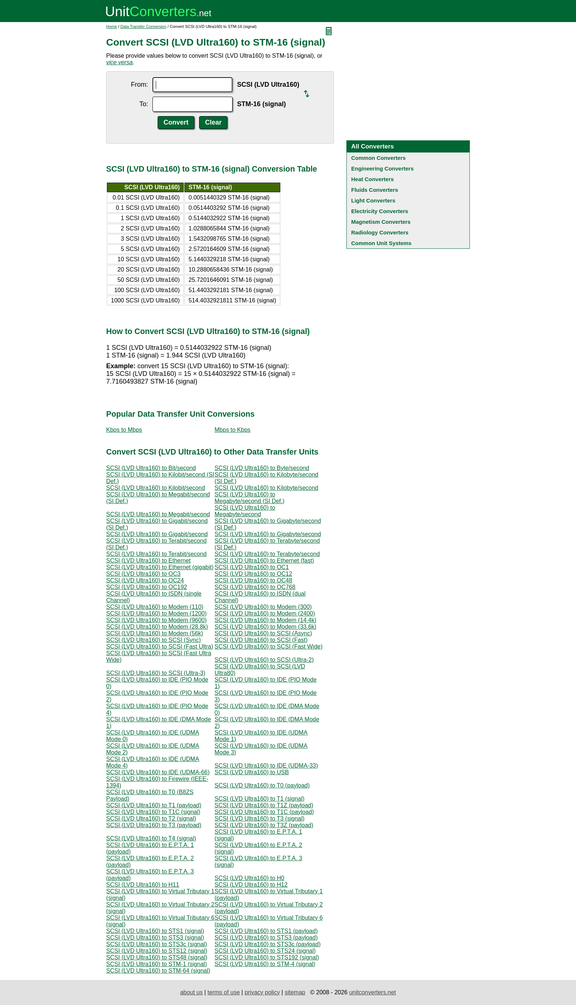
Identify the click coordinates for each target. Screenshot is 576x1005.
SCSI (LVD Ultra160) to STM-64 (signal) (158, 971)
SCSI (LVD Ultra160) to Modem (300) (263, 607)
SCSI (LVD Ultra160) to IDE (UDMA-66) (158, 772)
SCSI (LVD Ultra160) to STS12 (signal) (156, 951)
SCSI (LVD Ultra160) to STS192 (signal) (267, 957)
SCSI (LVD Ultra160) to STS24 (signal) (265, 951)
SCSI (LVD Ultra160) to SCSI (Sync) (153, 640)
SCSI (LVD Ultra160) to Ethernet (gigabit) (159, 567)
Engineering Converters (382, 168)
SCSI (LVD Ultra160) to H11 (142, 885)
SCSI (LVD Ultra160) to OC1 (252, 567)
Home (111, 26)
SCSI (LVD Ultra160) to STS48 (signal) (156, 957)
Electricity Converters (379, 211)
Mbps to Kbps (233, 430)
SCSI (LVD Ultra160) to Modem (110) (155, 607)
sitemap (295, 992)
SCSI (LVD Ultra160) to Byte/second (262, 468)
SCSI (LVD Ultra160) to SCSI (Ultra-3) (155, 673)
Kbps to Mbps (124, 430)
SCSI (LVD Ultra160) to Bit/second (151, 468)
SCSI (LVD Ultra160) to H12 (251, 885)
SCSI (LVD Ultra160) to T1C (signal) (153, 812)
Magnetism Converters (381, 222)
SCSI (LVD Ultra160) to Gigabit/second (157, 534)
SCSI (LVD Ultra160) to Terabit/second (156, 554)
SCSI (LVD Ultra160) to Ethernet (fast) (264, 560)
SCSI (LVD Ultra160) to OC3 (143, 574)
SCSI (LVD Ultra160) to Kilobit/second (155, 488)
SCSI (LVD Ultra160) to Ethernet (148, 560)
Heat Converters (372, 179)
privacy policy (262, 992)
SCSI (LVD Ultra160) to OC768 (255, 587)
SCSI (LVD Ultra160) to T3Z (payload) (264, 825)
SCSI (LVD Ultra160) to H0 (249, 878)
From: (139, 84)
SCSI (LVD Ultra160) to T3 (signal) (260, 818)
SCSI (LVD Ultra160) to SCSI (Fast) (261, 640)
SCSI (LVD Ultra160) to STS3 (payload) (266, 937)
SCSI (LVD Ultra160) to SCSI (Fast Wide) (269, 646)
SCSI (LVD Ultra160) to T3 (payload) (153, 825)
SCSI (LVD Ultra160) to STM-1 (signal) (156, 964)
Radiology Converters (379, 232)
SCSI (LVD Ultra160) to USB (252, 772)
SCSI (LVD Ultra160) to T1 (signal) (260, 799)
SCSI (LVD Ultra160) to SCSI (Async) (263, 633)
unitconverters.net (372, 992)
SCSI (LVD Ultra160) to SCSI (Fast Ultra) (159, 646)
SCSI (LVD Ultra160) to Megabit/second (158, 514)
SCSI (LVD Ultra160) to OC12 (253, 574)
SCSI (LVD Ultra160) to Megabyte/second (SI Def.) (249, 497)
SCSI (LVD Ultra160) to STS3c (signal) (156, 944)
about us (191, 992)
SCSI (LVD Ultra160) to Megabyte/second (245, 511)
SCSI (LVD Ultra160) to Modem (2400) (265, 613)
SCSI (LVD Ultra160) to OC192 (146, 587)
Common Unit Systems (381, 243)
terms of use (224, 992)
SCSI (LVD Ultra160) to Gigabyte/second (268, 534)
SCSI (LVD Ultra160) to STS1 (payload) (266, 931)
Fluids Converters (374, 190)
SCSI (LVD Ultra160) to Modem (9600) (156, 620)
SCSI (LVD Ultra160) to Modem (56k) (154, 633)
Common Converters (378, 158)
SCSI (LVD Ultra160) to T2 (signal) (151, 818)
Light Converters (373, 200)
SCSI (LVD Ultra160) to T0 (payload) (262, 785)
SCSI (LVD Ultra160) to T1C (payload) (264, 812)
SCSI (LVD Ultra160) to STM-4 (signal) (265, 964)
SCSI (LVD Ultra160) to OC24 (145, 580)
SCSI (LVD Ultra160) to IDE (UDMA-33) (266, 765)
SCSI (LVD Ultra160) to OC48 (253, 580)
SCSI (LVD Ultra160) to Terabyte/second (267, 554)
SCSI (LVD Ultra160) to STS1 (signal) (155, 931)
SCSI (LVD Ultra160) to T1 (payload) (153, 805)
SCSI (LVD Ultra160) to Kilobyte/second (266, 488)
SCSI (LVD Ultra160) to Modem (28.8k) (157, 627)
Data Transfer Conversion (143, 26)
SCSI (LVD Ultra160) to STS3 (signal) (155, 937)
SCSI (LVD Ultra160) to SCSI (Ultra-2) (264, 660)
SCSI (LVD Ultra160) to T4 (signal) (151, 838)
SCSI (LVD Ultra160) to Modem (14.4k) (265, 620)
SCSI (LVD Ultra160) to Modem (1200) (156, 613)
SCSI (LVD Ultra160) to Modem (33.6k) (265, 627)
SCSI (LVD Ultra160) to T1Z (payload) (264, 805)
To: (143, 104)
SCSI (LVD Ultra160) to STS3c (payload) (268, 944)
